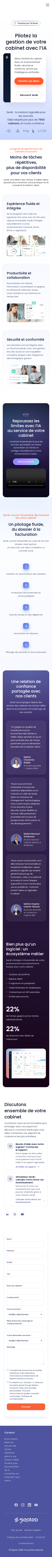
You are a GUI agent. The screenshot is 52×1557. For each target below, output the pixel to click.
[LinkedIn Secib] (7, 1214)
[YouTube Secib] (22, 1214)
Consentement (26, 1543)
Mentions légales (33, 1530)
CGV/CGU (40, 1537)
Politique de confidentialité (20, 1537)
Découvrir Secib (29, 95)
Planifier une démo (29, 81)
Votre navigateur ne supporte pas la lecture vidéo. (26, 478)
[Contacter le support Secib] (26, 1155)
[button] (47, 5)
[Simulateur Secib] (26, 1189)
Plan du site (16, 1530)
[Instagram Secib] (15, 1214)
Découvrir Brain (26, 461)
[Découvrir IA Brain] (25, 23)
